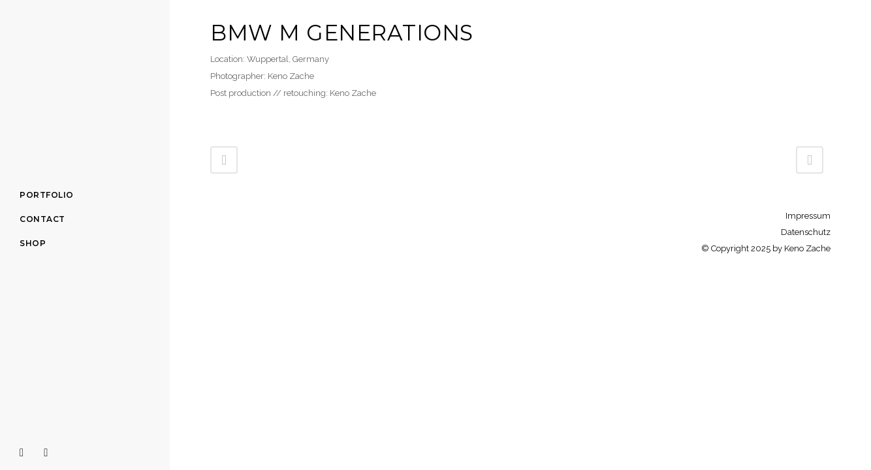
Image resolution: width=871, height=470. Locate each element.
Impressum (808, 216)
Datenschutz (806, 232)
